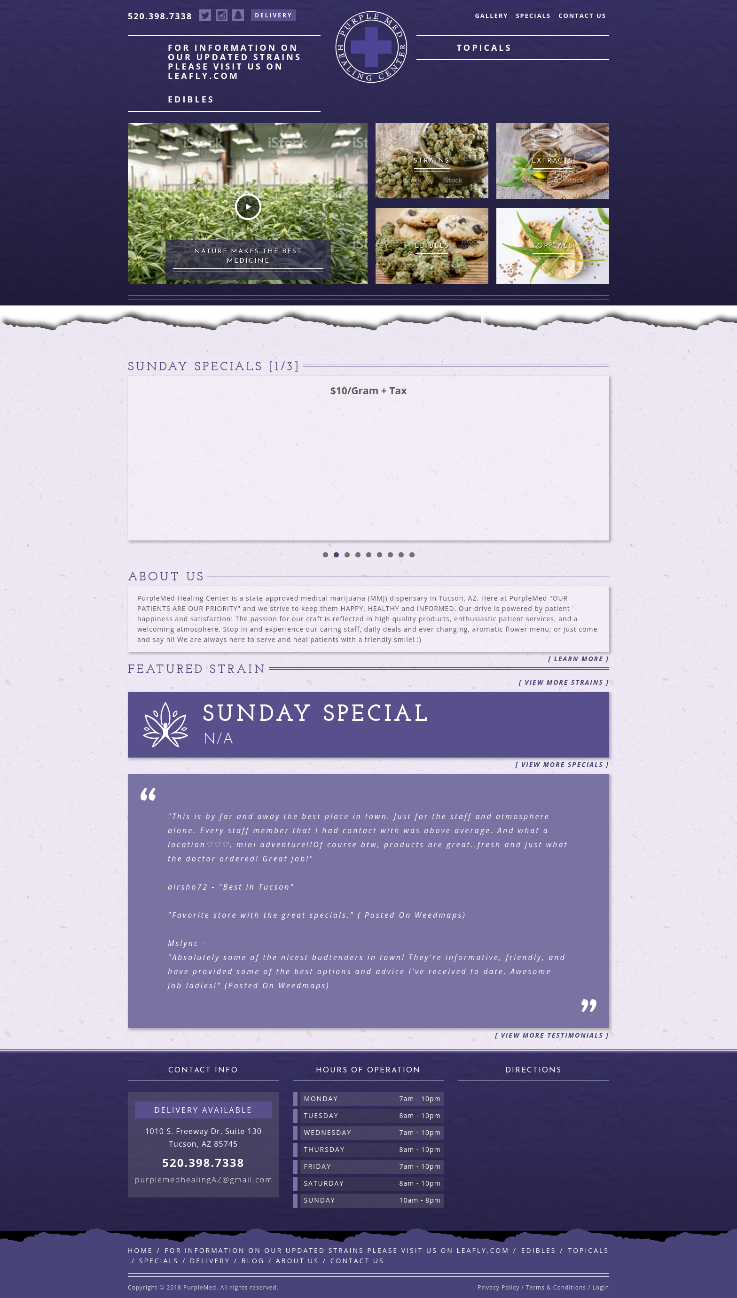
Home (140, 1250)
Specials (533, 15)
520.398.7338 (160, 16)
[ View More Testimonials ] (552, 1035)
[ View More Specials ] (562, 764)
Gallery (491, 15)
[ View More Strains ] (564, 682)
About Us (297, 1260)
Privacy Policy (498, 1287)
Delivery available (203, 1110)
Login (601, 1287)
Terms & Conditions (556, 1287)
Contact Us (582, 15)
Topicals (484, 47)
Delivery (273, 15)
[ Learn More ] (578, 658)
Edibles (191, 99)
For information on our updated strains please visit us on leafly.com (235, 61)
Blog (253, 1260)
